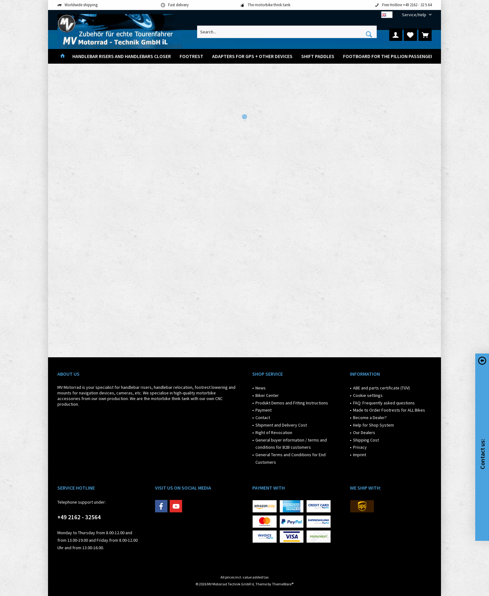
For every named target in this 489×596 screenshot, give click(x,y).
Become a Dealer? (370, 417)
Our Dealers (364, 432)
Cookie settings (368, 395)
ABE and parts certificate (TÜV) (381, 388)
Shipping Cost (366, 440)
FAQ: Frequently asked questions (384, 403)
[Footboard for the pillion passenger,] (389, 56)
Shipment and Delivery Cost (281, 425)
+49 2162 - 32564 (79, 517)
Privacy (360, 447)
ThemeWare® (282, 584)
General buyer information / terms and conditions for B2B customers (291, 443)
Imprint (359, 454)
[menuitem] (414, 15)
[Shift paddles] (318, 56)
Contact (262, 417)
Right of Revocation (273, 432)
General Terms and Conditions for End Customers (290, 458)
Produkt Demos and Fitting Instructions (291, 403)
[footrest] (191, 56)
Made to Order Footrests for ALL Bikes (389, 410)
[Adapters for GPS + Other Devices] (252, 56)
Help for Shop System (373, 425)
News (260, 388)
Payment (263, 410)
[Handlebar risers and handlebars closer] (121, 56)
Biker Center (267, 395)
